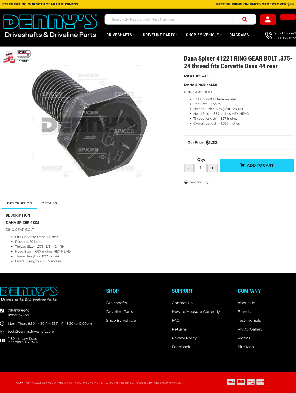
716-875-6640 (18, 310)
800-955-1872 (18, 315)
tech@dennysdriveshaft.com (31, 331)
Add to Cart (260, 165)
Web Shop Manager (167, 382)
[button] (180, 19)
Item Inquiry (199, 182)
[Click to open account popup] (268, 19)
